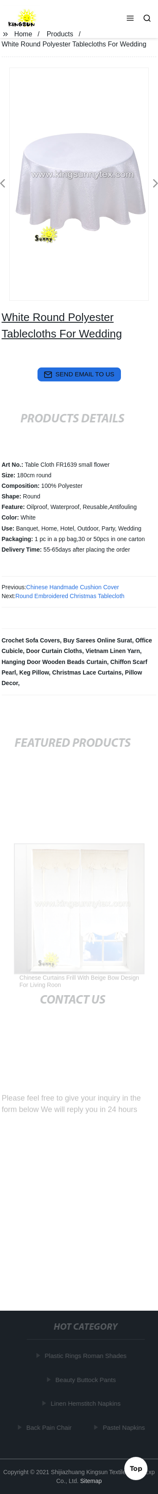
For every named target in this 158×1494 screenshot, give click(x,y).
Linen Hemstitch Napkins (86, 1403)
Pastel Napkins (124, 1427)
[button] (130, 19)
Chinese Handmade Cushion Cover (72, 587)
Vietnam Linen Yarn (113, 651)
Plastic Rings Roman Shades (86, 1355)
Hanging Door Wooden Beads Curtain (54, 662)
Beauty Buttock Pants (86, 1379)
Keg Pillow (34, 672)
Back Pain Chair (49, 1427)
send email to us (79, 374)
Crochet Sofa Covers (31, 640)
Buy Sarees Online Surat (97, 640)
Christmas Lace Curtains (87, 672)
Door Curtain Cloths (54, 651)
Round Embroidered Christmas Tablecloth (69, 596)
